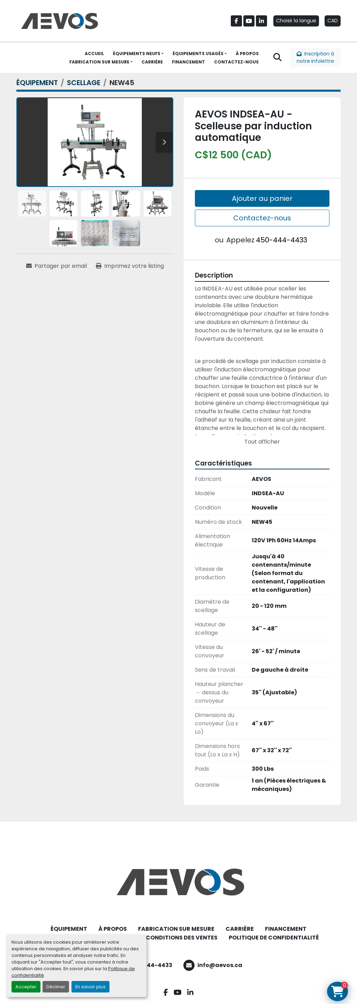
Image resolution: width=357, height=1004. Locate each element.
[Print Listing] (129, 266)
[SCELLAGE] (83, 83)
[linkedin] (261, 21)
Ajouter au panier (262, 198)
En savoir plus (90, 987)
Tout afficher (262, 442)
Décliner (55, 987)
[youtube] (249, 21)
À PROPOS (247, 53)
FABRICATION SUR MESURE (99, 62)
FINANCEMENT (188, 62)
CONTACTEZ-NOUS (236, 62)
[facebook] (236, 21)
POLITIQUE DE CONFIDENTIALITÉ (274, 938)
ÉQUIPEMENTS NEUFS (136, 53)
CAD (332, 20)
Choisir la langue (296, 20)
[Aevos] (178, 881)
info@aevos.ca (219, 965)
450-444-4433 (281, 240)
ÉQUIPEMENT (69, 929)
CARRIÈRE (152, 62)
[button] (138, 54)
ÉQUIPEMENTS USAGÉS (198, 53)
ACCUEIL (94, 53)
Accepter (26, 987)
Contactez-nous (262, 218)
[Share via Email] (56, 266)
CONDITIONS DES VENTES (182, 938)
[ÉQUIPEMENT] (37, 83)
